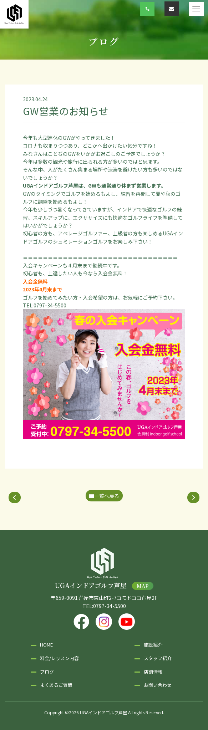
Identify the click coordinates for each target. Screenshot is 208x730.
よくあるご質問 (56, 684)
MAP (142, 585)
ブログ (47, 671)
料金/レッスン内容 (59, 658)
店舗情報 (153, 671)
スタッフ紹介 (158, 658)
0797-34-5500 (109, 605)
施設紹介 (153, 644)
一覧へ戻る (104, 495)
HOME (46, 644)
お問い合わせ (158, 684)
